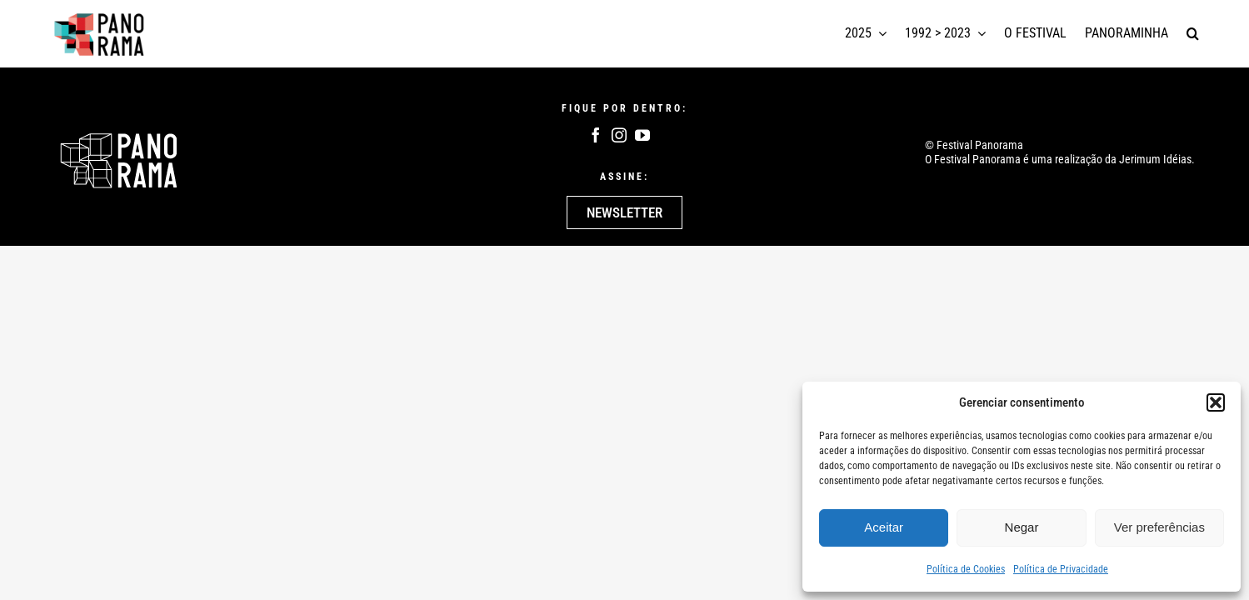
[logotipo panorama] (100, 16)
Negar (1022, 527)
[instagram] (619, 135)
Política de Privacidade (1060, 569)
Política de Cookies (966, 569)
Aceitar (883, 527)
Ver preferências (1159, 527)
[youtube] (642, 135)
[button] (1215, 402)
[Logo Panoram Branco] (118, 138)
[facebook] (595, 135)
